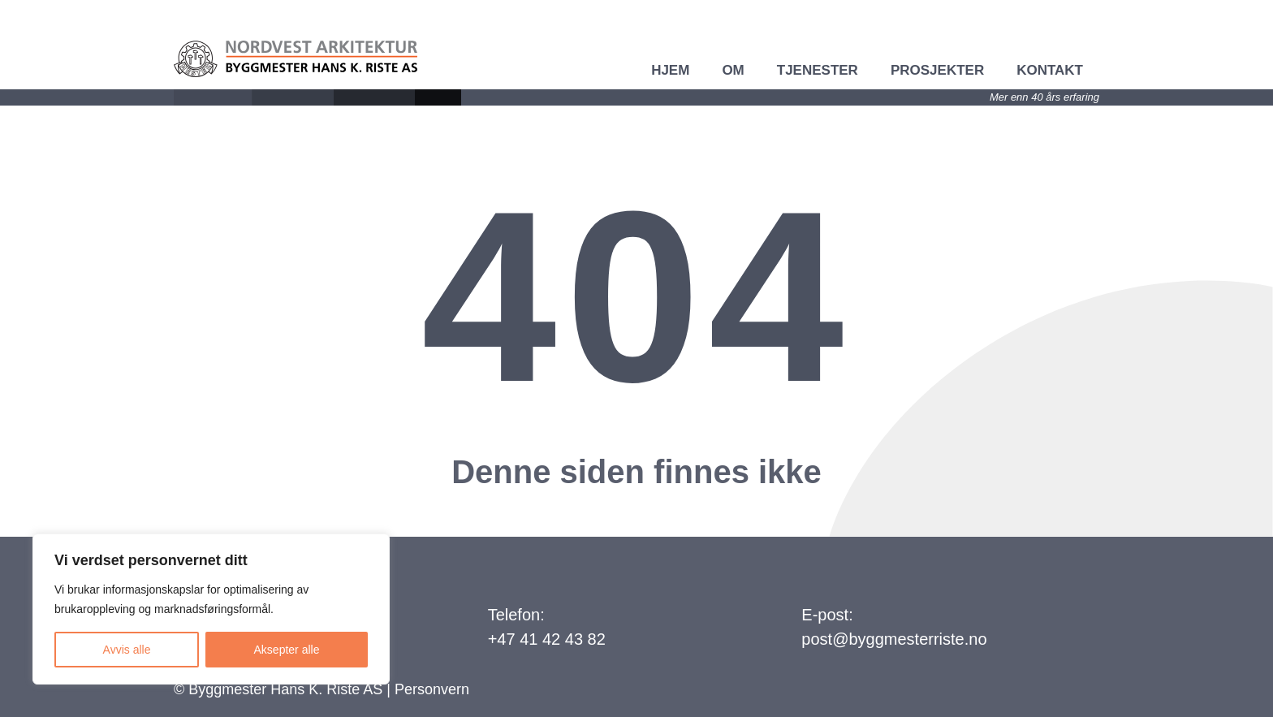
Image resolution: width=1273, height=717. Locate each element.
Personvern (432, 689)
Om (733, 70)
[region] (211, 609)
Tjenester (817, 70)
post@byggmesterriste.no (893, 639)
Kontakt (1049, 70)
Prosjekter (937, 70)
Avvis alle (127, 649)
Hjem (670, 70)
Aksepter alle (287, 649)
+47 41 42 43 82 (547, 639)
